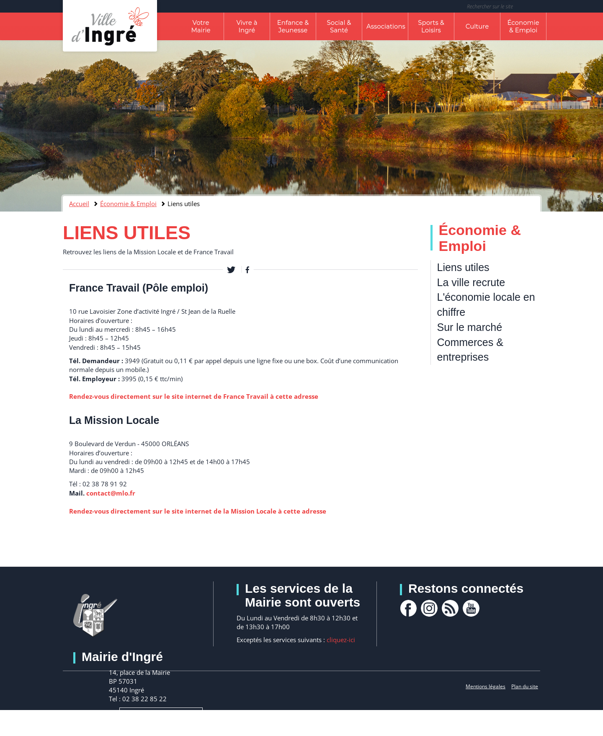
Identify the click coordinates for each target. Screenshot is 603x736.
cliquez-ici (341, 639)
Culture (477, 26)
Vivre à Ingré (246, 26)
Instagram (429, 608)
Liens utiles (463, 267)
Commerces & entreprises (470, 349)
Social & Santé (339, 26)
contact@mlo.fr (110, 493)
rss (450, 608)
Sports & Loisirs (431, 26)
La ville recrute (471, 282)
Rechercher (535, 6)
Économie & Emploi (523, 26)
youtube (471, 608)
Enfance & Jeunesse (293, 26)
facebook (408, 608)
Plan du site (524, 686)
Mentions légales (485, 686)
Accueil (79, 203)
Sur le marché (469, 327)
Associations (385, 26)
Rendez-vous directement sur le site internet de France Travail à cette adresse (193, 396)
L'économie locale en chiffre (486, 304)
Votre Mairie (200, 26)
